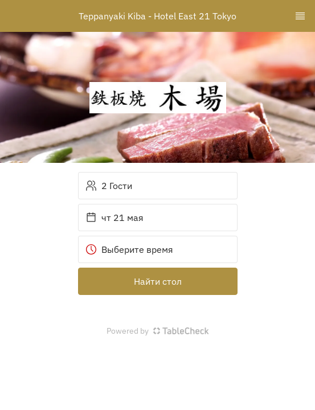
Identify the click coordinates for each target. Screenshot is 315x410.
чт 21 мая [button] (114, 217)
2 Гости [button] (108, 185)
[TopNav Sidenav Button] (300, 16)
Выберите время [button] (129, 249)
